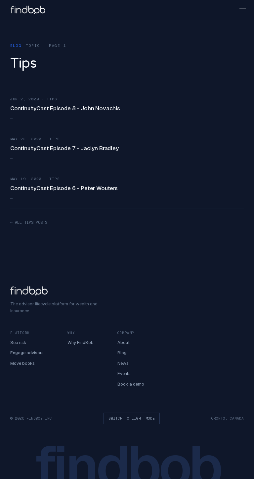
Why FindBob (80, 342)
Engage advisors (27, 353)
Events (124, 373)
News (123, 363)
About (123, 342)
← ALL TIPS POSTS (28, 222)
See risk (18, 342)
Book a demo (130, 384)
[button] (239, 10)
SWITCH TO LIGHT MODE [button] (131, 418)
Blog (122, 353)
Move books (22, 363)
